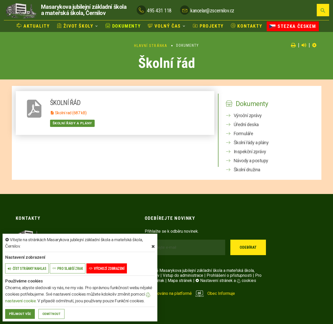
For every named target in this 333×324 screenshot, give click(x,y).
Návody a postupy (251, 160)
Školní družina (247, 169)
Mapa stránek (180, 280)
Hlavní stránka (150, 46)
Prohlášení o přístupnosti (229, 275)
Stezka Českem (292, 26)
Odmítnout (51, 314)
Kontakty (246, 26)
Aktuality (33, 26)
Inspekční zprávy (250, 151)
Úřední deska (246, 124)
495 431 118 (159, 10)
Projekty (208, 26)
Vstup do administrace (183, 275)
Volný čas (164, 26)
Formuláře (243, 133)
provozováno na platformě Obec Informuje (190, 293)
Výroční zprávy (248, 115)
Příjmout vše (20, 314)
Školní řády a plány (72, 123)
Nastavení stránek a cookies (226, 280)
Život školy (75, 26)
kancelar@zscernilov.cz (212, 10)
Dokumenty (123, 26)
